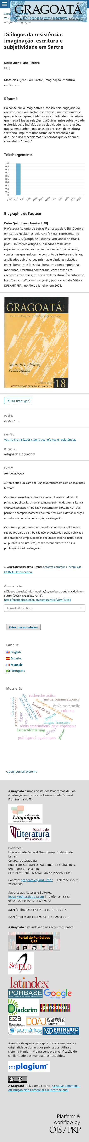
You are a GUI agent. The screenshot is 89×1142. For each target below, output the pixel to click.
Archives (23, 14)
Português (18, 671)
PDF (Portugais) (20, 401)
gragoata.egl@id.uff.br (37, 880)
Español (16, 658)
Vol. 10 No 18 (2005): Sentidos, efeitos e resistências (35, 18)
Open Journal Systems (21, 771)
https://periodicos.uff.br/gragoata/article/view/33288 (37, 600)
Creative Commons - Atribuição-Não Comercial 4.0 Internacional (44, 1088)
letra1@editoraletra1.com (26, 897)
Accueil (8, 14)
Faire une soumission (23, 627)
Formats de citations (19, 608)
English (16, 652)
